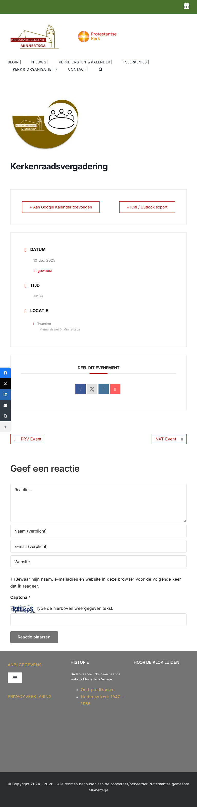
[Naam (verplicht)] (98, 531)
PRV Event (27, 438)
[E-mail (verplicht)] (98, 546)
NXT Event (169, 438)
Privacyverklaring (30, 696)
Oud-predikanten (97, 689)
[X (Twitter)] (5, 383)
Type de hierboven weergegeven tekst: (75, 608)
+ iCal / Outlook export (147, 207)
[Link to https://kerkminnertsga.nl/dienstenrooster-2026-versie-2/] (186, 6)
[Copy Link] (5, 416)
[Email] (5, 405)
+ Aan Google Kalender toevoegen (60, 207)
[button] (101, 69)
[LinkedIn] (5, 394)
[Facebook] (5, 373)
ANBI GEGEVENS (25, 664)
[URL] (98, 561)
